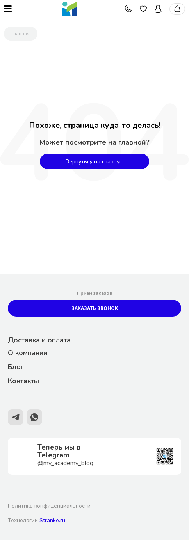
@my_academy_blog (65, 463)
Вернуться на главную (95, 161)
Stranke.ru (52, 520)
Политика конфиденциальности (49, 506)
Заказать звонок (94, 308)
